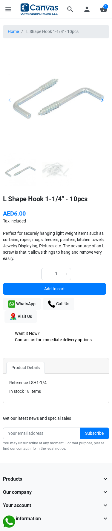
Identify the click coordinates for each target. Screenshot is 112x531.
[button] (70, 9)
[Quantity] (56, 274)
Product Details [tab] (25, 367)
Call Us (58, 304)
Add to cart (54, 288)
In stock (16, 391)
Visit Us (21, 316)
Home (13, 31)
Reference (18, 382)
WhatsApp (22, 304)
